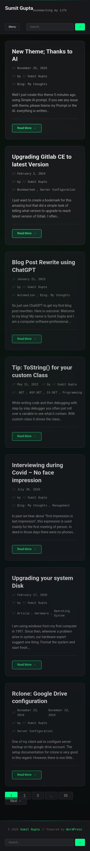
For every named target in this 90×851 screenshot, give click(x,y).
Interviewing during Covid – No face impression (37, 473)
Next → (15, 801)
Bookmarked (26, 190)
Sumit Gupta (19, 8)
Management (61, 505)
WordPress (74, 829)
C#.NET (52, 392)
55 (66, 796)
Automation (26, 295)
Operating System (62, 614)
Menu (12, 27)
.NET (20, 392)
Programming (72, 392)
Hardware (42, 613)
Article (23, 613)
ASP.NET (35, 392)
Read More (24, 128)
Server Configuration (57, 190)
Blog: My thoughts (32, 84)
